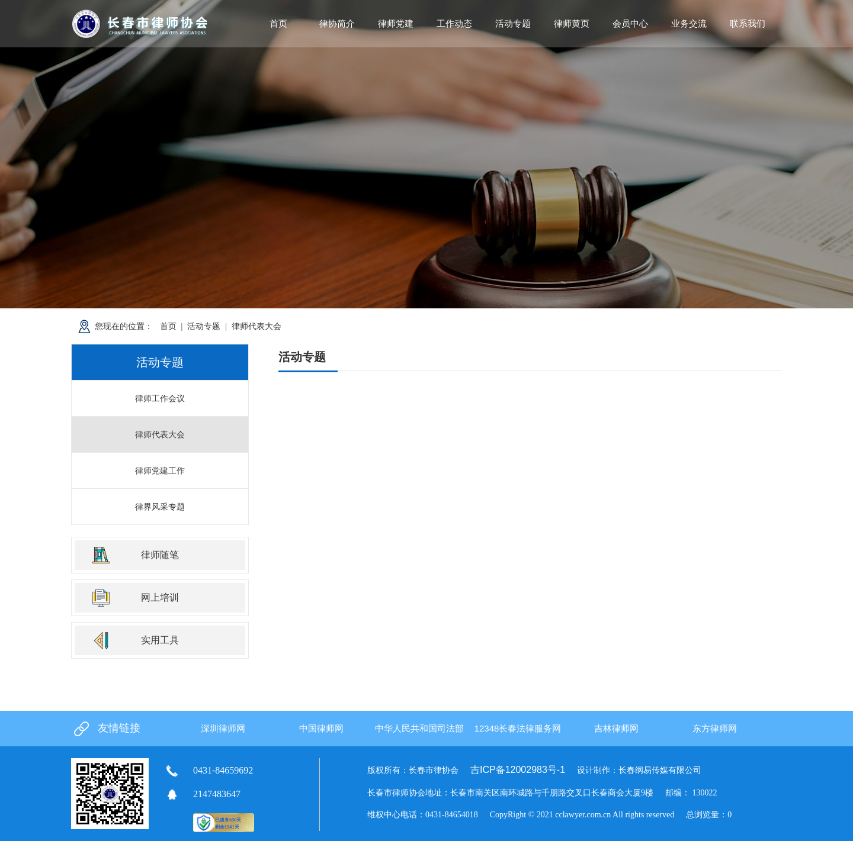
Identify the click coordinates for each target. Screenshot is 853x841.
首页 (278, 23)
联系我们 (747, 23)
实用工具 (160, 640)
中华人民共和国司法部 (419, 728)
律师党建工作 (160, 470)
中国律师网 (321, 728)
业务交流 (689, 23)
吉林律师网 (616, 728)
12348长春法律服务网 (518, 728)
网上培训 (160, 597)
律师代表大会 (256, 326)
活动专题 (203, 326)
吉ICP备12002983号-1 (517, 770)
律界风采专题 (160, 506)
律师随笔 (160, 555)
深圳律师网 (223, 728)
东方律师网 (714, 728)
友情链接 (119, 728)
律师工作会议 (160, 398)
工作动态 (454, 23)
